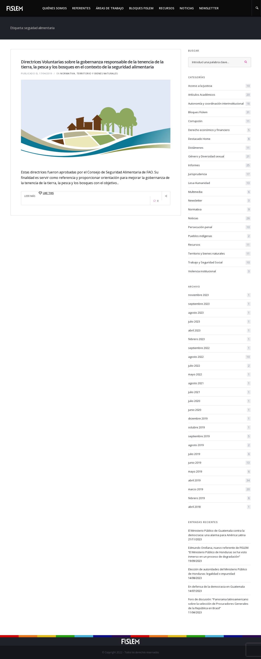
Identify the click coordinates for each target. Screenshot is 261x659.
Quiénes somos (54, 8)
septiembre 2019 (219, 436)
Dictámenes (219, 148)
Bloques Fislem (141, 8)
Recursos (166, 8)
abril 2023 (219, 330)
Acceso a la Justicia (219, 86)
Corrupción (219, 121)
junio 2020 (219, 410)
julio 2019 (219, 454)
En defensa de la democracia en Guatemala (216, 586)
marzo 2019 (219, 489)
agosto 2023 (219, 313)
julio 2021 (219, 392)
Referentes (81, 8)
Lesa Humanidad (219, 183)
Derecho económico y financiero (219, 130)
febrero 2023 (219, 339)
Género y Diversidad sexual (219, 156)
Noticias (187, 8)
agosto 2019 (219, 445)
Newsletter (209, 8)
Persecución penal (219, 227)
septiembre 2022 (219, 348)
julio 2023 (219, 322)
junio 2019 (219, 463)
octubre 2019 (219, 427)
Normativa (67, 73)
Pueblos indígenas (219, 236)
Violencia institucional (219, 271)
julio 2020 (219, 401)
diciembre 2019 (219, 419)
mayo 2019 (219, 472)
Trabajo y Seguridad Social (219, 262)
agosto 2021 (219, 383)
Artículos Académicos (219, 95)
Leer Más (29, 195)
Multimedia (219, 192)
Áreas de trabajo (110, 8)
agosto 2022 (219, 357)
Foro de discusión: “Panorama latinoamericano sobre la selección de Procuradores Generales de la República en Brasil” (218, 603)
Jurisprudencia (219, 174)
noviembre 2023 (219, 295)
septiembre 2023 (219, 304)
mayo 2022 (219, 374)
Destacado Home (219, 139)
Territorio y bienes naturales (97, 73)
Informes (219, 165)
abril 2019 (219, 480)
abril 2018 (219, 507)
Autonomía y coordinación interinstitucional (219, 104)
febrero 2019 (219, 498)
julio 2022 (219, 366)
